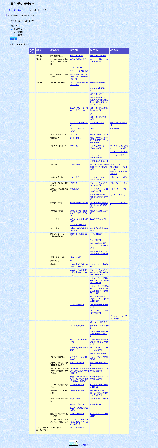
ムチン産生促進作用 (78, 225)
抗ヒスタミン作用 (117, 155)
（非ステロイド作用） (119, 177)
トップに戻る (79, 445)
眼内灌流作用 (95, 404)
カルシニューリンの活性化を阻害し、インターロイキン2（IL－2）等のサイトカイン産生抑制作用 (119, 169)
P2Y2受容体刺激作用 (98, 219)
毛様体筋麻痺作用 (97, 234)
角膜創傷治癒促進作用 (79, 203)
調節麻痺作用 (95, 240)
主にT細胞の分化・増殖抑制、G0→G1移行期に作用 (99, 167)
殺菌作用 (73, 134)
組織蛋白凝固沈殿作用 (99, 134)
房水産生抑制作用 (77, 326)
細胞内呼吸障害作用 (78, 59)
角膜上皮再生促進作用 (99, 161)
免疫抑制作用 (75, 164)
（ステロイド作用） (118, 195)
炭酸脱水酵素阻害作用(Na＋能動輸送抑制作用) (99, 333)
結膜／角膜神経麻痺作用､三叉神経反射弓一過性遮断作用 (99, 140)
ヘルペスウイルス (97, 123)
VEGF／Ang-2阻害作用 (79, 71)
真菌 (92, 128)
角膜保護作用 (75, 399)
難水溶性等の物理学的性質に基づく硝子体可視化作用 (79, 76)
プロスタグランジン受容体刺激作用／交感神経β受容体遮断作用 (99, 272)
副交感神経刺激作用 (98, 353)
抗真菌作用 (114, 128)
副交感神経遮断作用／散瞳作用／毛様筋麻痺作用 (99, 245)
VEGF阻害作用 (76, 67)
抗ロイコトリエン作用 (119, 152)
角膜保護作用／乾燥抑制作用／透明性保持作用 (79, 213)
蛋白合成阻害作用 (97, 94)
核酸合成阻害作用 (77, 414)
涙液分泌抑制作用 (77, 390)
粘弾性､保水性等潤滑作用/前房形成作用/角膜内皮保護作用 (79, 371)
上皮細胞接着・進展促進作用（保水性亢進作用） (99, 205)
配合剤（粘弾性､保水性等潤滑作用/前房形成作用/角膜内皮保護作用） (79, 379)
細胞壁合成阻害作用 (98, 82)
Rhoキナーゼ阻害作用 (98, 322)
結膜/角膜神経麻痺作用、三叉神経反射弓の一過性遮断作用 (99, 393)
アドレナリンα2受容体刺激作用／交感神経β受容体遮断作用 (99, 280)
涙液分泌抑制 (75, 138)
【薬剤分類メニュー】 (15, 10)
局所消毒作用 (75, 257)
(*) (91, 114)
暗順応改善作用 (76, 56)
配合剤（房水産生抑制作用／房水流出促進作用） (79, 272)
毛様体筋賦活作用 (77, 363)
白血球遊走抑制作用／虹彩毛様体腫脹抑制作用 (99, 197)
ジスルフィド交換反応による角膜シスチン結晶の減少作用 (79, 422)
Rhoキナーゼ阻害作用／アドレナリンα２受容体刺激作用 (99, 299)
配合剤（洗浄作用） (78, 404)
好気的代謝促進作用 (98, 56)
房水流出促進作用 (77, 305)
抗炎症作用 (74, 146)
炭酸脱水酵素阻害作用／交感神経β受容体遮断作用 (99, 342)
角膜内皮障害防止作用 (99, 399)
